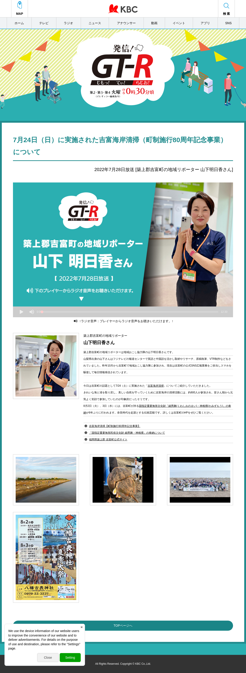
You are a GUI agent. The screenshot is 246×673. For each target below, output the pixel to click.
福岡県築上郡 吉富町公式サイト (108, 439)
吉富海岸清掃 (156, 385)
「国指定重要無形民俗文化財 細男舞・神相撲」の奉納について (127, 432)
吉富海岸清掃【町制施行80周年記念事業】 (114, 426)
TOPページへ (123, 625)
